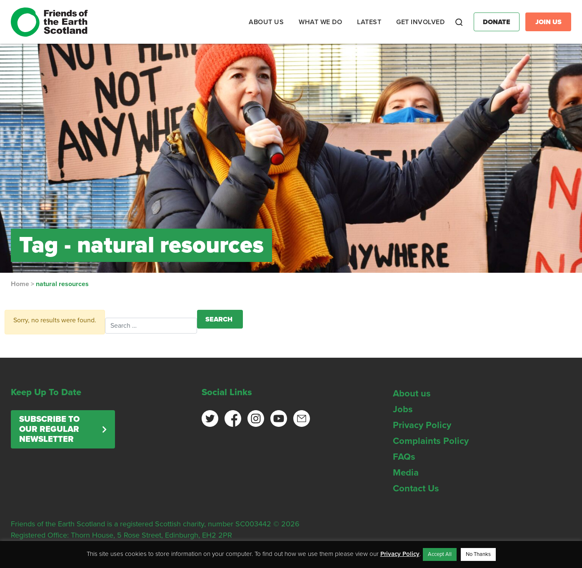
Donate (496, 22)
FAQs (404, 456)
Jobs (403, 409)
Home (20, 284)
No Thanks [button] (478, 554)
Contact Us (416, 488)
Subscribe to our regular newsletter (49, 429)
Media (406, 472)
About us (412, 393)
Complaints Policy (431, 441)
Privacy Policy (422, 425)
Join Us (548, 22)
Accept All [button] (440, 554)
